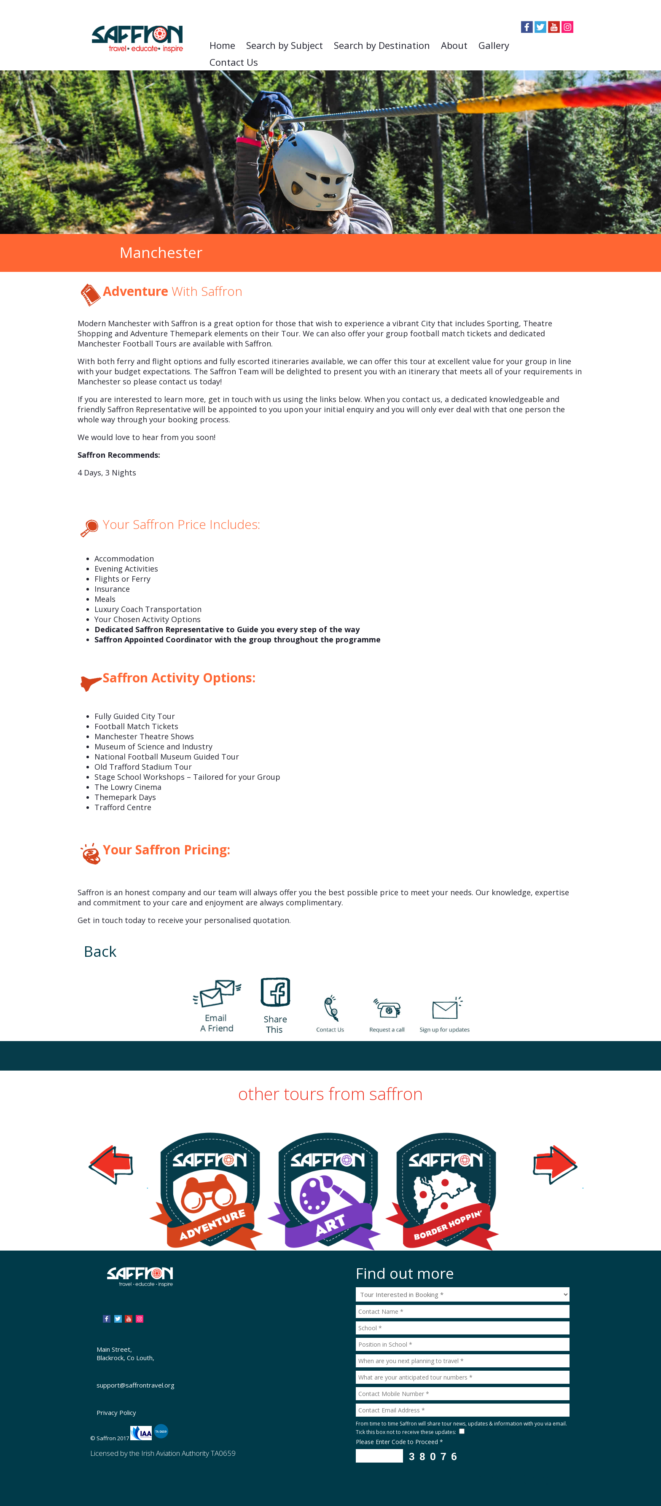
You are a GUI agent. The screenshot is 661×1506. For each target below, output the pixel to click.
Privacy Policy (116, 1412)
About (454, 45)
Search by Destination (382, 45)
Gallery (493, 45)
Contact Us (234, 62)
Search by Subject (284, 45)
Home (222, 45)
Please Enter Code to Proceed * (399, 1442)
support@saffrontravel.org (136, 1385)
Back (100, 951)
